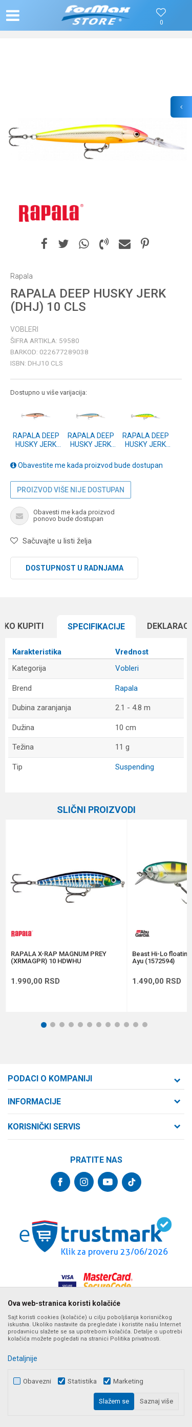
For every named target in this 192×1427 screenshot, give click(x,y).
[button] (34, 15)
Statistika (82, 1381)
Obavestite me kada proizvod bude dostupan (86, 465)
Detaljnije (22, 1358)
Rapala (126, 688)
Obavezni (37, 1381)
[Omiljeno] (161, 23)
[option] (96, 139)
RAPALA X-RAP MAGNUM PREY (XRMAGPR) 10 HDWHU (58, 957)
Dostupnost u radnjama (74, 568)
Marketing (128, 1381)
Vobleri (24, 329)
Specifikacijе (96, 626)
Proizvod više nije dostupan (70, 490)
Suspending (134, 767)
